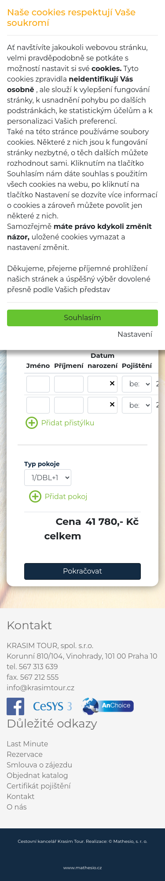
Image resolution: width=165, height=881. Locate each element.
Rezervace (25, 754)
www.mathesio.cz (82, 867)
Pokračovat (82, 571)
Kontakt (21, 796)
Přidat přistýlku (60, 423)
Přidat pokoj (58, 497)
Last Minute (27, 744)
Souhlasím (82, 318)
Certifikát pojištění (39, 786)
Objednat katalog (37, 775)
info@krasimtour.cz (40, 688)
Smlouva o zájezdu (39, 765)
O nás (17, 807)
